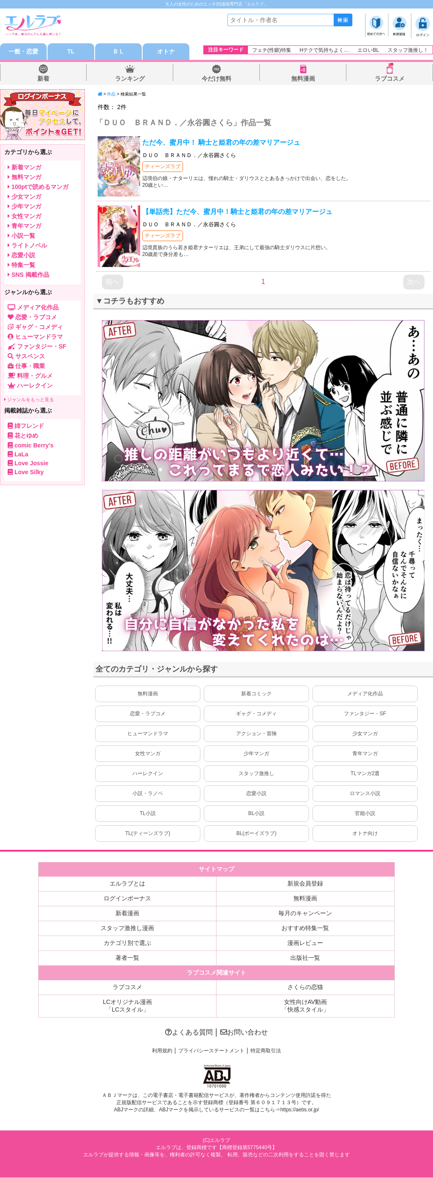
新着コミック (256, 694)
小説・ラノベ (147, 794)
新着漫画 (127, 913)
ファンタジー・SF (365, 714)
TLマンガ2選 (365, 774)
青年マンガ (365, 754)
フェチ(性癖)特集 (271, 50)
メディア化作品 (365, 694)
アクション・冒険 (256, 734)
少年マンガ (256, 754)
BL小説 (256, 814)
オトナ (166, 51)
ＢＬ (118, 51)
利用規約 (162, 1051)
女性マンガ (147, 754)
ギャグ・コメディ (256, 714)
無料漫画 (303, 79)
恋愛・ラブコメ (148, 714)
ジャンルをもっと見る (29, 399)
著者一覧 (127, 958)
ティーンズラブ (162, 167)
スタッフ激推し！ (408, 50)
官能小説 (365, 814)
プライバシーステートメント (211, 1051)
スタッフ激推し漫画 (127, 928)
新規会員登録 (305, 883)
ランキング (130, 79)
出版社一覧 (305, 958)
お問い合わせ (244, 1032)
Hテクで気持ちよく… (324, 50)
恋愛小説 (256, 794)
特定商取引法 (265, 1051)
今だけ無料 (216, 79)
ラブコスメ (390, 79)
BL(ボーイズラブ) (256, 834)
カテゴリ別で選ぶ (127, 943)
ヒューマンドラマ (147, 734)
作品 (111, 94)
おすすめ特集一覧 (305, 928)
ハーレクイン (147, 774)
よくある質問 (189, 1032)
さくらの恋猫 (305, 987)
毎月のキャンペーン (305, 913)
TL (70, 51)
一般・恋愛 (23, 51)
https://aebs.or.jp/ (299, 1110)
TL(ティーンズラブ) (147, 834)
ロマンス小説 (365, 794)
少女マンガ (365, 734)
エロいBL (368, 50)
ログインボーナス (127, 898)
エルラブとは (127, 883)
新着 (43, 79)
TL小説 (148, 814)
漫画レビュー (305, 943)
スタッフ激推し (256, 774)
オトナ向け (365, 834)
